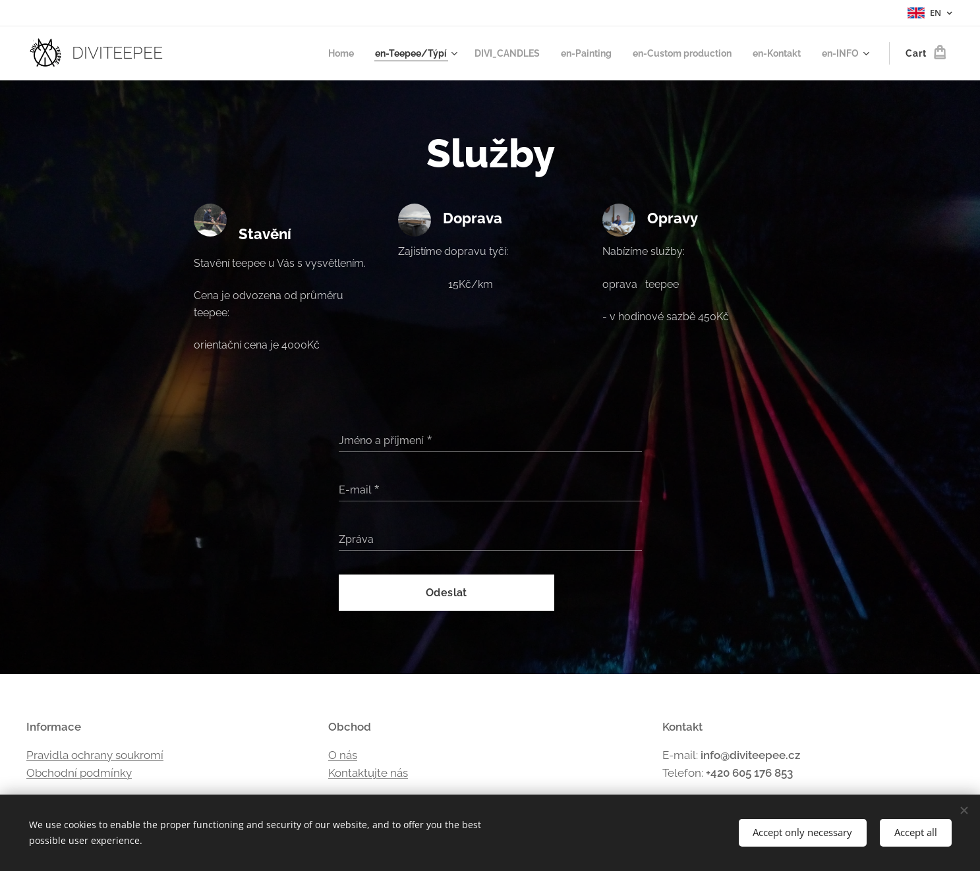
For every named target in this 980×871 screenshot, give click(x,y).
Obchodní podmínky (79, 772)
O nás (342, 754)
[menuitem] (310, 53)
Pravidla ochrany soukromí (94, 754)
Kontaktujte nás (368, 772)
